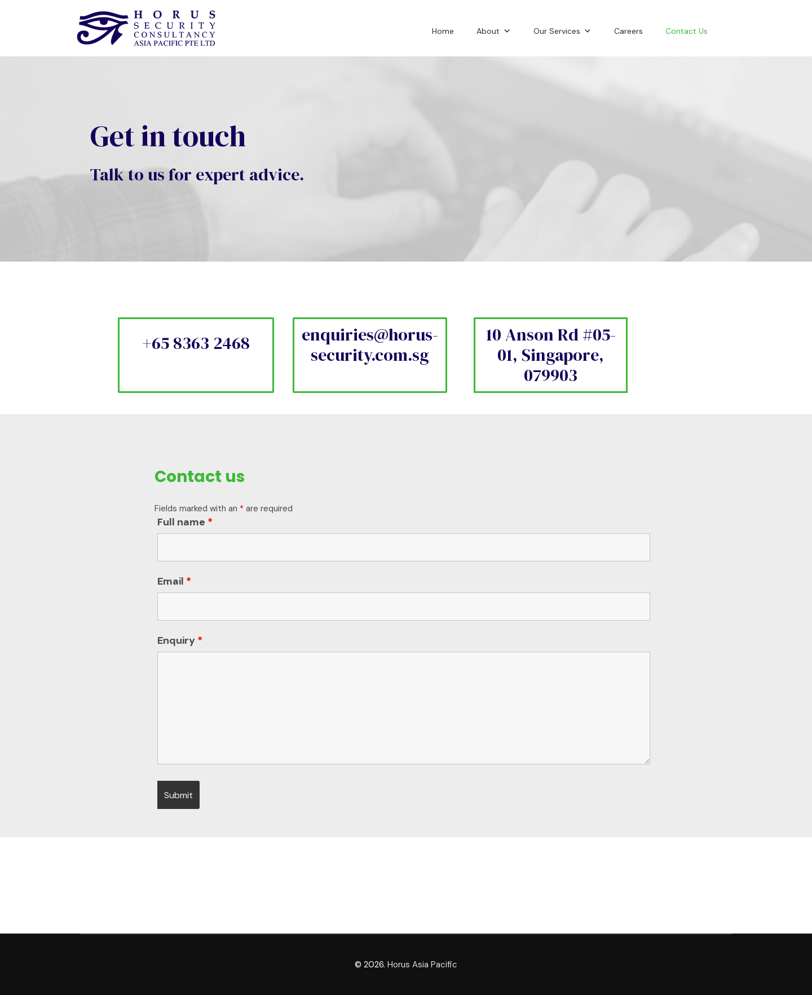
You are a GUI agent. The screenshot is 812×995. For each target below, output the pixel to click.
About (493, 29)
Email (174, 581)
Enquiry (179, 640)
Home (443, 31)
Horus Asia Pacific (422, 964)
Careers (628, 31)
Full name (185, 522)
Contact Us (686, 31)
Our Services (562, 29)
